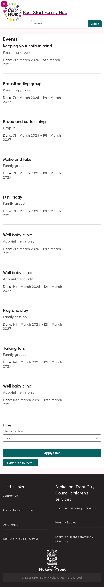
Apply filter (52, 453)
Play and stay (15, 310)
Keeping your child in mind (27, 45)
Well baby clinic (17, 234)
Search (95, 23)
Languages (10, 524)
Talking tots (14, 348)
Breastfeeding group (22, 83)
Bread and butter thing (24, 121)
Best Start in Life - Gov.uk (21, 538)
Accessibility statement (19, 510)
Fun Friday (12, 197)
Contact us (10, 495)
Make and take (17, 159)
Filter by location (13, 431)
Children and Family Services (75, 508)
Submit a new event (20, 462)
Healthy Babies (65, 522)
